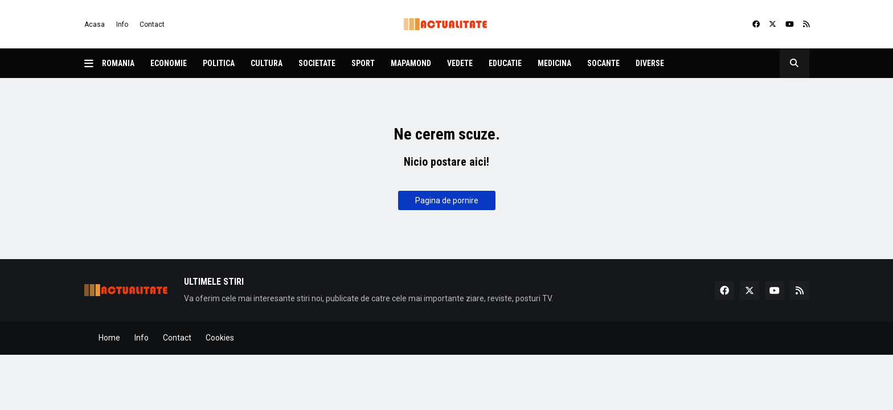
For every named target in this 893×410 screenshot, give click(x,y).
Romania (118, 63)
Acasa (94, 24)
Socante (603, 63)
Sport (363, 63)
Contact (152, 24)
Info (122, 24)
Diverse (650, 63)
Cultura (266, 63)
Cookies (220, 337)
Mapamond (411, 63)
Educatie (505, 63)
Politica (219, 63)
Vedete (460, 63)
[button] (93, 63)
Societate (316, 63)
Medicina (554, 63)
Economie (168, 63)
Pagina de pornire (446, 200)
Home (109, 337)
